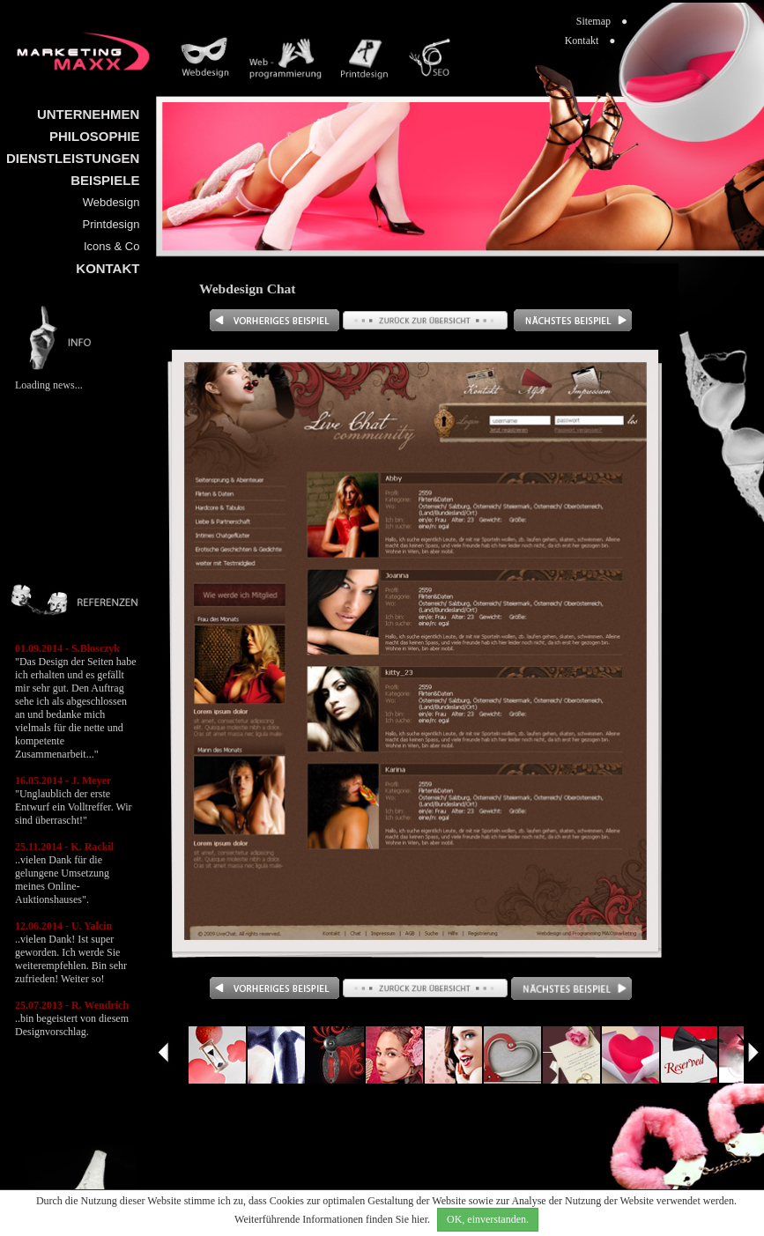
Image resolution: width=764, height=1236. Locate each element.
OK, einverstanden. (488, 1219)
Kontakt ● (590, 40)
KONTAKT (107, 268)
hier (419, 1219)
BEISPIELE (104, 180)
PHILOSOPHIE (94, 136)
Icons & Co (111, 246)
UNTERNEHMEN (88, 114)
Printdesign (111, 224)
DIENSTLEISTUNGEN (72, 158)
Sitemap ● (602, 21)
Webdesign (111, 202)
